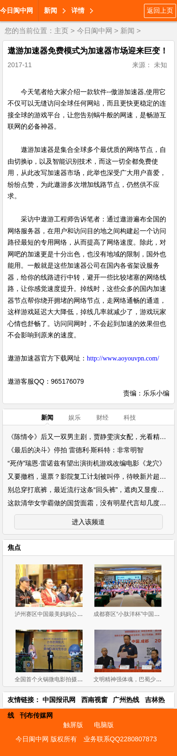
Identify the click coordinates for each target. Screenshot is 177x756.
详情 (77, 10)
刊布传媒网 (36, 715)
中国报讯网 (59, 699)
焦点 (14, 547)
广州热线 (126, 699)
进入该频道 (88, 522)
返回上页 (160, 10)
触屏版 (73, 725)
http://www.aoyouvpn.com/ (123, 358)
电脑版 (104, 725)
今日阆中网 (16, 10)
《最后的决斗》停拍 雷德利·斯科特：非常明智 (75, 450)
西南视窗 (94, 699)
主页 (61, 30)
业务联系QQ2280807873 (120, 739)
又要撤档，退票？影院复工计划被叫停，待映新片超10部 (91, 476)
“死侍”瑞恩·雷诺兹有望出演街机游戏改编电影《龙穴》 (87, 463)
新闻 (50, 10)
